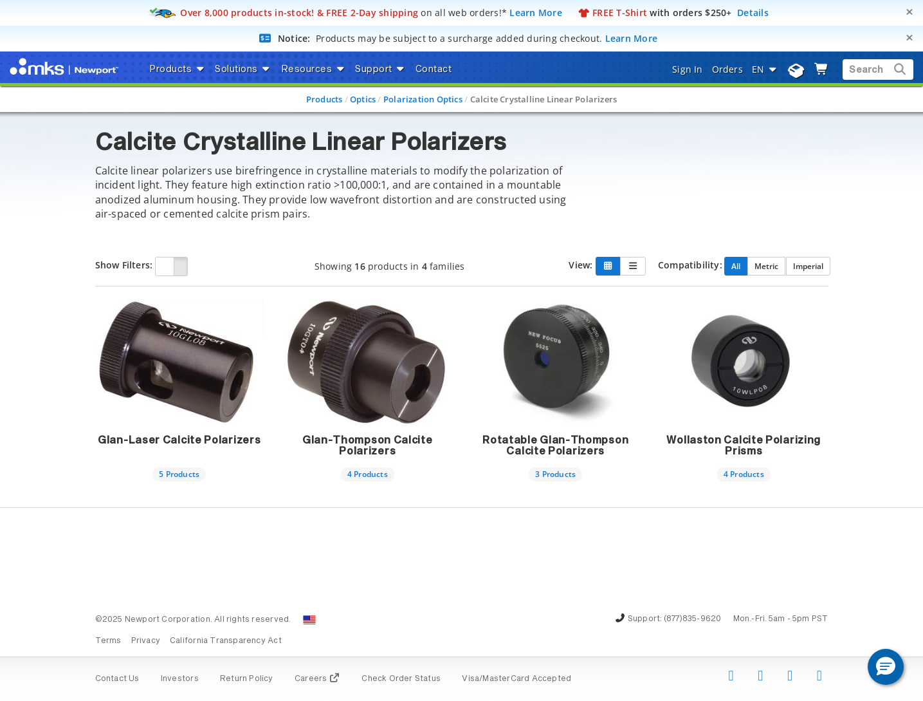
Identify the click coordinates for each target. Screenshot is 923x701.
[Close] (909, 12)
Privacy (145, 641)
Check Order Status (401, 679)
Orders (727, 69)
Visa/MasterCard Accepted (516, 679)
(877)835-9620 (693, 619)
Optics (363, 99)
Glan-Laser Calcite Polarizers (179, 440)
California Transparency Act (226, 641)
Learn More (535, 12)
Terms (108, 641)
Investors (180, 679)
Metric (766, 266)
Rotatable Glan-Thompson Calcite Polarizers (555, 446)
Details (753, 12)
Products (324, 99)
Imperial (808, 266)
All (735, 266)
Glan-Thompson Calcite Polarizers (367, 446)
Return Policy (246, 679)
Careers (317, 679)
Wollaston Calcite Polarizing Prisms (743, 446)
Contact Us (117, 679)
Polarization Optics (422, 99)
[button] (886, 667)
